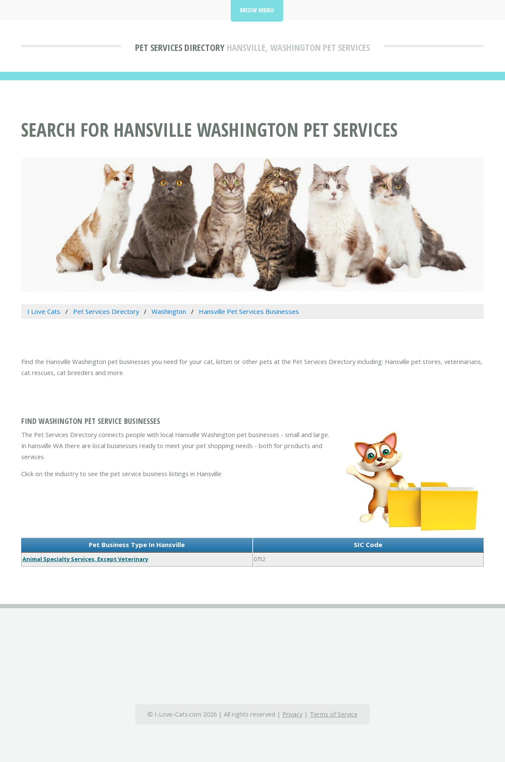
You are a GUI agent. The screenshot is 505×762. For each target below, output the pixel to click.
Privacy (292, 714)
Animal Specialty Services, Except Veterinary (85, 559)
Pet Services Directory (180, 47)
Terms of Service (334, 714)
